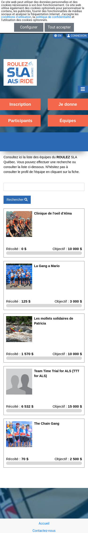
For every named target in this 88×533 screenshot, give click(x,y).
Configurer (28, 27)
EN (57, 35)
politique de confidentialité (53, 17)
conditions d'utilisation (16, 17)
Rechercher (17, 199)
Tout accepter (59, 27)
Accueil (44, 523)
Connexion (77, 35)
